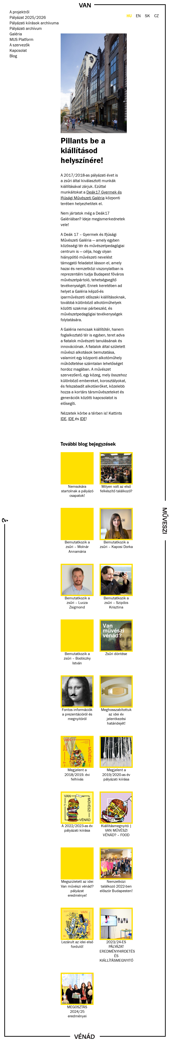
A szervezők (20, 45)
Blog (13, 56)
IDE (63, 419)
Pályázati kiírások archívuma (34, 23)
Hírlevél (24, 63)
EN (138, 16)
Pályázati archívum (26, 29)
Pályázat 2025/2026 (28, 18)
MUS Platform (21, 40)
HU (129, 16)
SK (147, 16)
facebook (12, 63)
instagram (18, 63)
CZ (156, 16)
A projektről (19, 12)
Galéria (16, 34)
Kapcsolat (18, 51)
